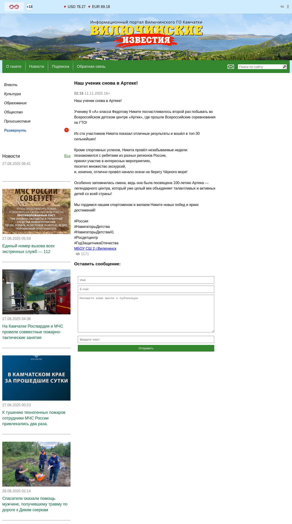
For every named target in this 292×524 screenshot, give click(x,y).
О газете (13, 66)
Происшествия (17, 121)
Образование (15, 103)
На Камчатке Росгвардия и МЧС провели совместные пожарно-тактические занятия (32, 332)
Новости (36, 66)
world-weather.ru (48, 8)
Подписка (60, 66)
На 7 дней (48, 4)
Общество (13, 112)
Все (67, 156)
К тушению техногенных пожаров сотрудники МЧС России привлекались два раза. (33, 418)
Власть (10, 85)
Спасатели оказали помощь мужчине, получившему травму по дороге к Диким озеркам (35, 504)
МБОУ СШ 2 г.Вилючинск (95, 248)
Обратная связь (91, 66)
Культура (12, 94)
